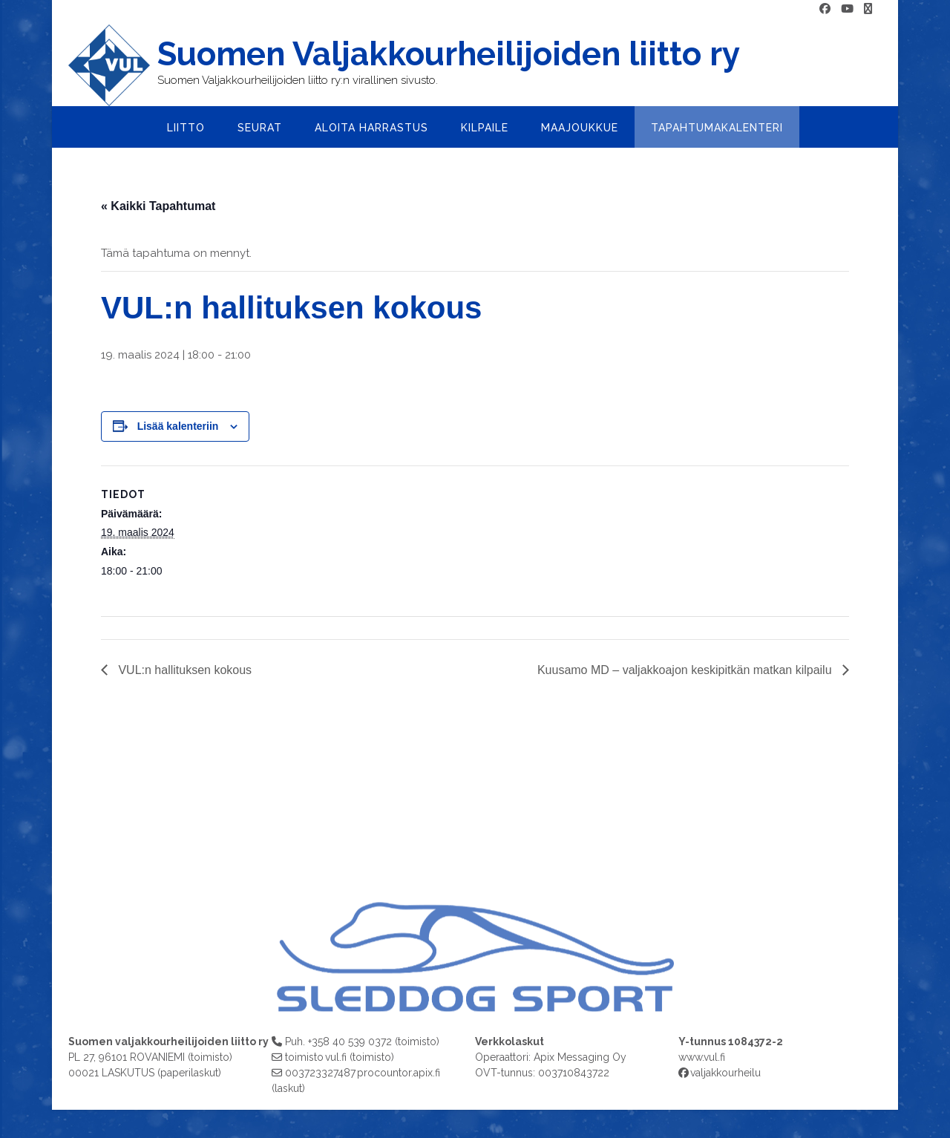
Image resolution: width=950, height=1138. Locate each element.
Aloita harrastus (371, 128)
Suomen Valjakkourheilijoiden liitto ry (448, 54)
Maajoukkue (579, 128)
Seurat (260, 128)
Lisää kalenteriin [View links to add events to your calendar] (178, 426)
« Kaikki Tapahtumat (158, 206)
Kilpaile (484, 128)
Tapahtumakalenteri (717, 128)
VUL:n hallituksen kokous (183, 670)
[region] (475, 904)
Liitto (186, 128)
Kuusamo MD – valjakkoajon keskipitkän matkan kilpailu (686, 670)
